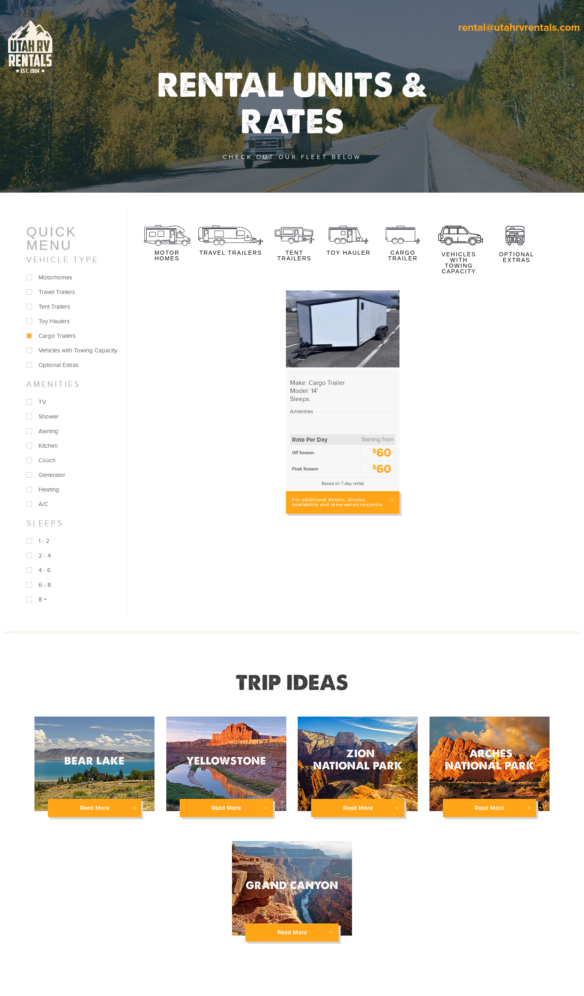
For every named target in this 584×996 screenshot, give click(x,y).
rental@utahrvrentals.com (519, 27)
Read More (107, 808)
